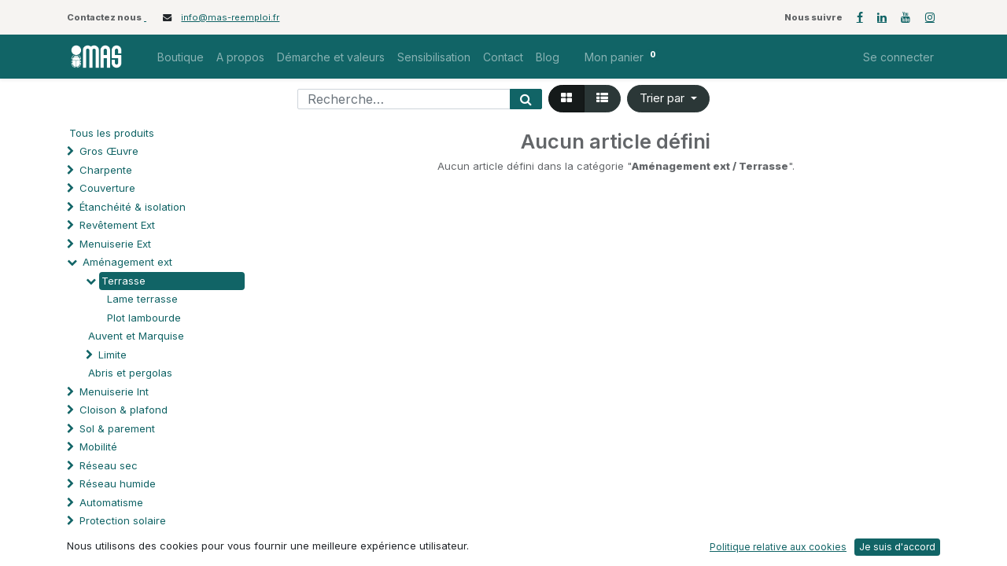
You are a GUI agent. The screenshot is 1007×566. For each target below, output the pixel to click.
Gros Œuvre (108, 151)
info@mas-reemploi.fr (230, 17)
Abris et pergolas (130, 372)
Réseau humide (117, 483)
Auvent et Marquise (136, 335)
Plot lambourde (144, 317)
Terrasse (123, 280)
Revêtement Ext (117, 225)
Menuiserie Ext (115, 243)
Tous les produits (111, 133)
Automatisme (111, 502)
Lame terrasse (142, 298)
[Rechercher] (526, 99)
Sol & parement (118, 428)
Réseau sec (108, 465)
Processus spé (116, 539)
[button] (668, 98)
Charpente (105, 170)
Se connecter (898, 57)
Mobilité (98, 446)
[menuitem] (180, 57)
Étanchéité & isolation (132, 206)
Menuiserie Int (114, 391)
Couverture (107, 188)
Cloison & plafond (123, 409)
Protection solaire (122, 520)
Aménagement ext (127, 261)
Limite (112, 354)
